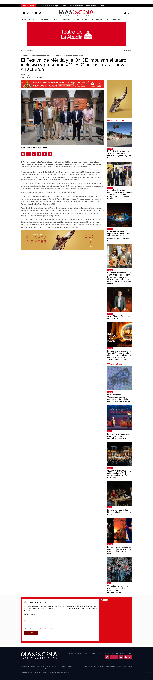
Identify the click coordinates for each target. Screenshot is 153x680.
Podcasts (66, 19)
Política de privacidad (46, 629)
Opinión (109, 431)
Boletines (99, 19)
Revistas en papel (87, 19)
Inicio (24, 19)
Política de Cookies (125, 666)
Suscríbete (116, 19)
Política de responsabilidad (93, 666)
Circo (99, 653)
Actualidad (110, 148)
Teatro (109, 583)
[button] (128, 13)
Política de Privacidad (111, 666)
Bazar (107, 19)
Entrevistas (33, 19)
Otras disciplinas (108, 653)
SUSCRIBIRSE (31, 633)
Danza (93, 653)
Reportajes (45, 19)
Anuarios (76, 19)
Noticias (56, 19)
